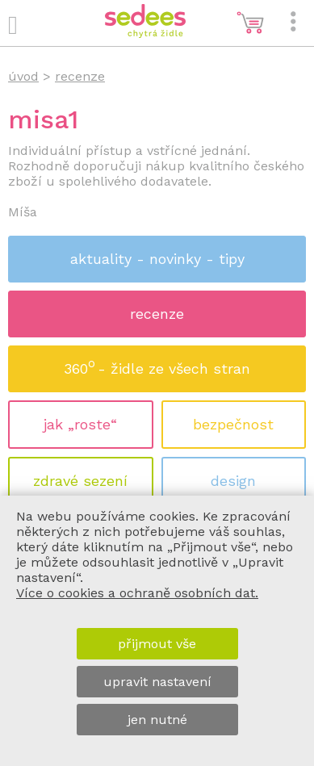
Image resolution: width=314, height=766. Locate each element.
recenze (157, 313)
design (233, 480)
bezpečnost (233, 424)
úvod (23, 76)
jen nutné (157, 719)
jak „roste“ (80, 424)
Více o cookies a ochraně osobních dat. (137, 593)
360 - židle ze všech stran (157, 363)
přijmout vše (157, 643)
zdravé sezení (80, 480)
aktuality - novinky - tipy (157, 258)
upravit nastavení (157, 681)
